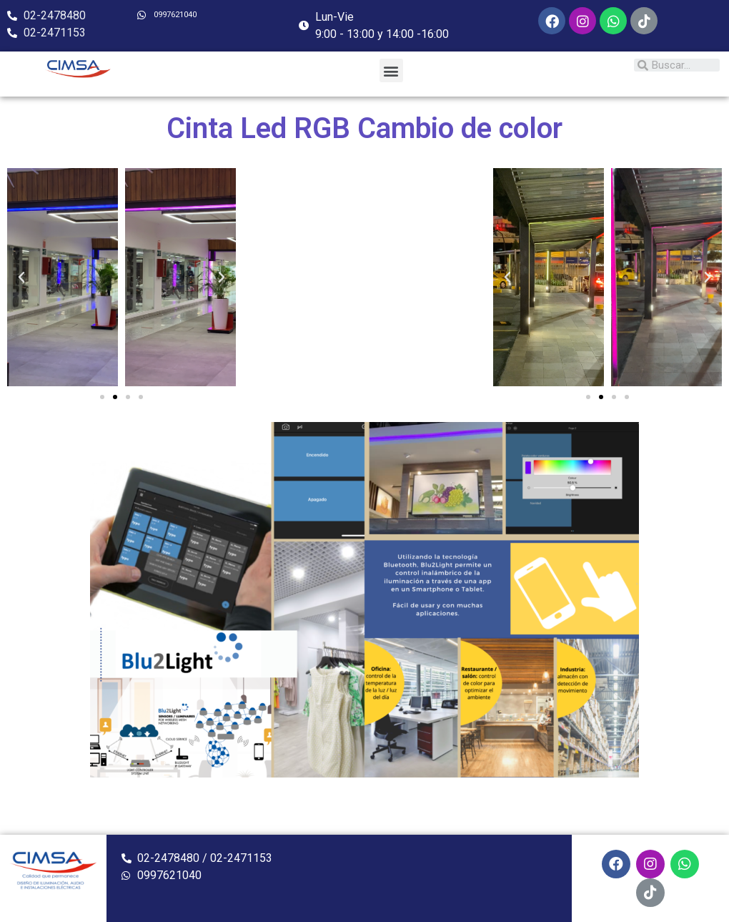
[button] (391, 70)
